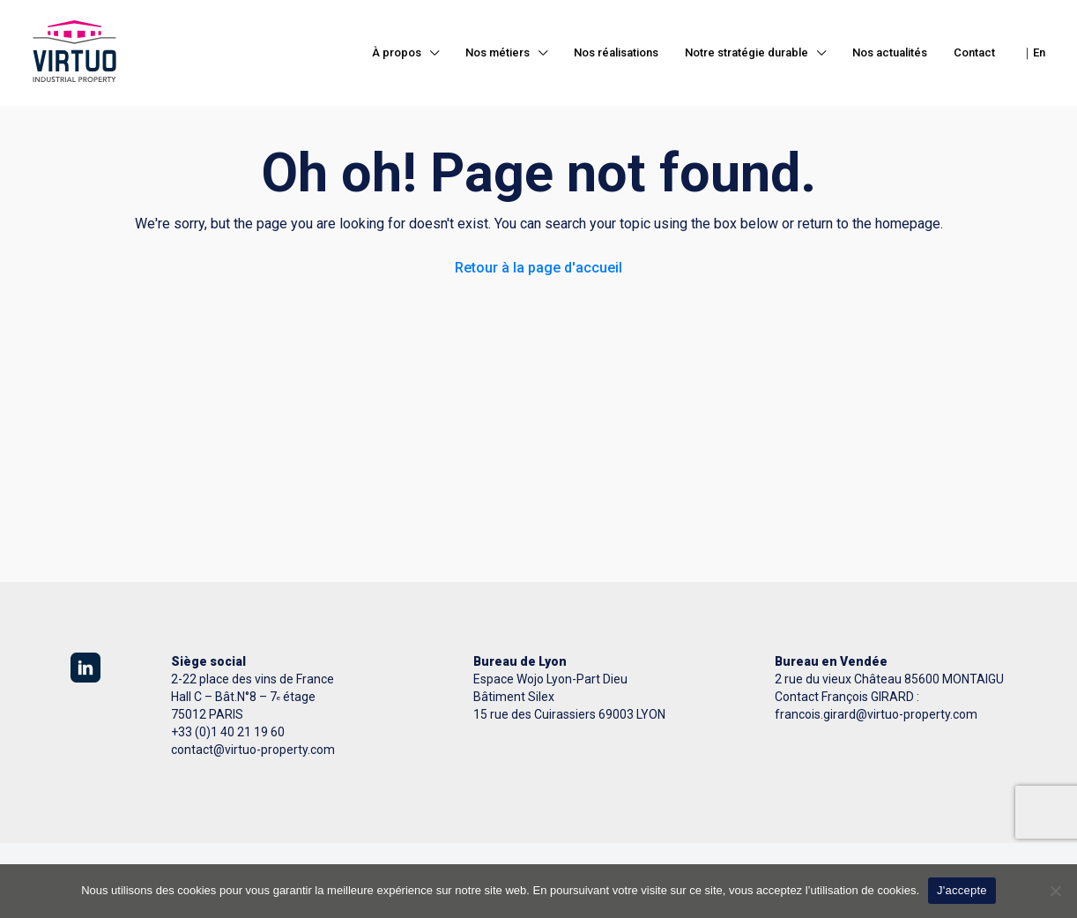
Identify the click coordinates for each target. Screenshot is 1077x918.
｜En (1033, 52)
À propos (396, 52)
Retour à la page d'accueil (538, 267)
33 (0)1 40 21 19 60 (231, 732)
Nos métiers (497, 52)
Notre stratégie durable (746, 52)
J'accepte (962, 890)
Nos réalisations (616, 52)
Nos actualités (889, 52)
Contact (974, 52)
